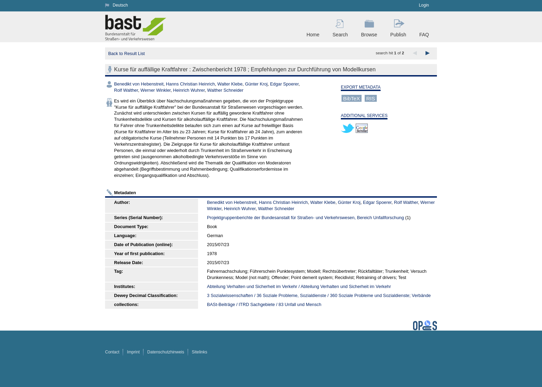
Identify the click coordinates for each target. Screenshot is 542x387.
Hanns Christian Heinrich (190, 84)
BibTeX (351, 98)
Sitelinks (199, 352)
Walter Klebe (230, 84)
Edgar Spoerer (284, 84)
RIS (370, 98)
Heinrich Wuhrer (189, 90)
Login (424, 5)
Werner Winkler (155, 90)
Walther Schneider (225, 90)
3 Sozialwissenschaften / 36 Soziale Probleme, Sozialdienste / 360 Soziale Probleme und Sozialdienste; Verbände (319, 295)
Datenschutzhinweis (165, 352)
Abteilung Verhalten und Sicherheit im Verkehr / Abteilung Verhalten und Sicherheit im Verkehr (299, 286)
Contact (112, 352)
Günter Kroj (256, 84)
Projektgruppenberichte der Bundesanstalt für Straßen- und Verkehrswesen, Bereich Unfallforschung (305, 217)
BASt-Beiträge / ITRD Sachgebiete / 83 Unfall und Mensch (264, 304)
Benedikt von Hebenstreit (138, 84)
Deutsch (120, 5)
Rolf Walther (126, 90)
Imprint (133, 352)
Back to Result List (126, 53)
